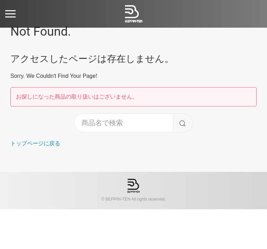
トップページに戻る (35, 143)
